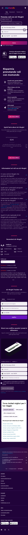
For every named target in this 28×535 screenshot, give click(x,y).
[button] (2, 8)
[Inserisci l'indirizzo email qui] (15, 378)
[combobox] (6, 19)
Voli (6, 468)
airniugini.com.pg (7, 205)
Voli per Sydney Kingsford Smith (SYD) (12, 427)
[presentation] (22, 57)
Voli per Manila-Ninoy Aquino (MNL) (11, 436)
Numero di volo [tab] (11, 299)
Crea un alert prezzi (12, 108)
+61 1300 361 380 (14, 204)
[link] (14, 116)
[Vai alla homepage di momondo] (10, 8)
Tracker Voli (3, 207)
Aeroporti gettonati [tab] (8, 409)
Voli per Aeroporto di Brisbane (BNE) (11, 425)
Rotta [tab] (3, 299)
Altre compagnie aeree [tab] (9, 413)
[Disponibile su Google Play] (13, 57)
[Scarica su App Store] (14, 523)
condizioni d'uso (17, 391)
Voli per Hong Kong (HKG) (9, 434)
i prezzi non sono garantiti (7, 453)
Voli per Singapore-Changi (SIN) (10, 430)
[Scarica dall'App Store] (22, 57)
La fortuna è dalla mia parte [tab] (10, 416)
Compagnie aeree (12, 468)
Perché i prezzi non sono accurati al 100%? (14, 463)
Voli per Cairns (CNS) (8, 423)
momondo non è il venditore (14, 457)
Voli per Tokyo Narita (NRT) (9, 438)
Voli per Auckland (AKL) (8, 432)
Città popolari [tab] (19, 409)
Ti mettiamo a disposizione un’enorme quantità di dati (14, 460)
